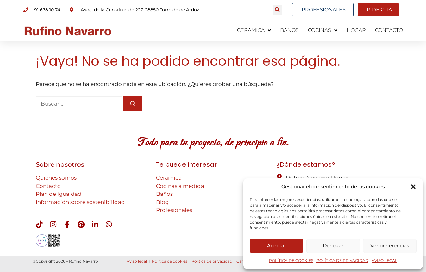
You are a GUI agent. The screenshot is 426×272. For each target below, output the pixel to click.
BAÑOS (289, 30)
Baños (164, 194)
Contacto (48, 185)
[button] (413, 186)
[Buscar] (132, 103)
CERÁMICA (254, 30)
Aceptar (276, 246)
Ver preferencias (389, 246)
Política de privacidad (211, 261)
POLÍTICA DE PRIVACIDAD (342, 260)
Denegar (333, 246)
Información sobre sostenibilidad (80, 202)
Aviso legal (137, 261)
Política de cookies (169, 261)
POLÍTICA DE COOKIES (291, 260)
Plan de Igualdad (59, 194)
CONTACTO (389, 30)
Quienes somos (56, 178)
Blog (162, 202)
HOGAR (356, 30)
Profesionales (174, 210)
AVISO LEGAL (384, 260)
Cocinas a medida (180, 185)
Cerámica (169, 178)
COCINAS (322, 30)
